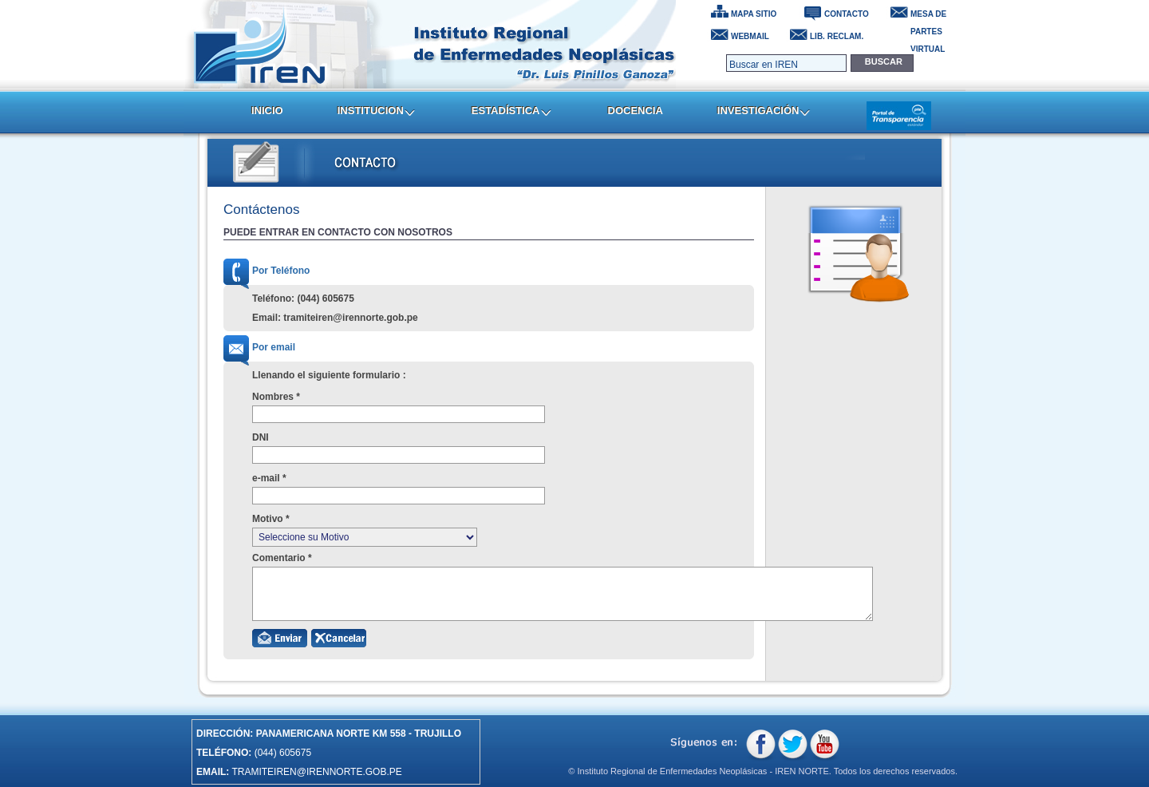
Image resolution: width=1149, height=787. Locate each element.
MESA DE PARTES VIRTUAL (928, 16)
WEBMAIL (750, 36)
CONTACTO (846, 14)
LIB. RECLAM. (836, 36)
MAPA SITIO (753, 14)
